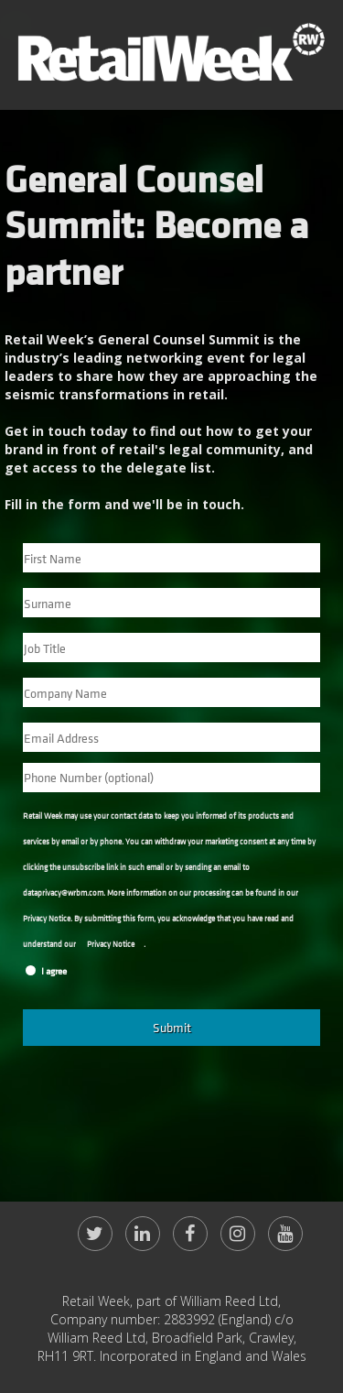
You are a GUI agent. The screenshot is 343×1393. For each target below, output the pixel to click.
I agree (54, 971)
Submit (172, 1027)
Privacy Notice (110, 945)
